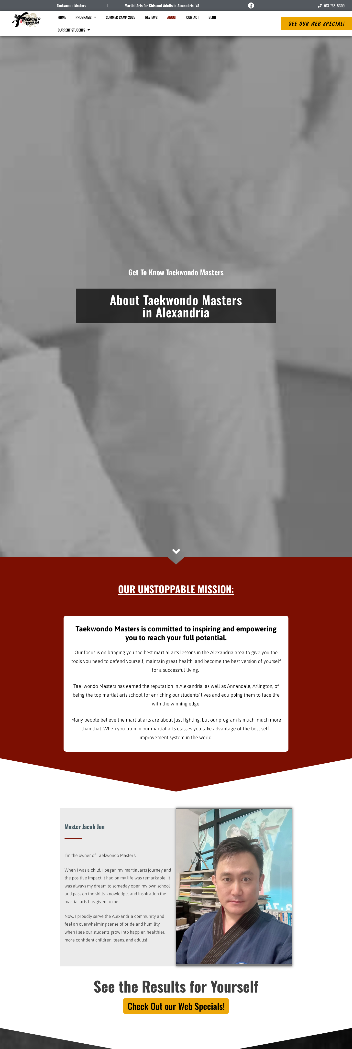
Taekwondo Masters (71, 5)
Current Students (74, 30)
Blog (212, 17)
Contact (192, 17)
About (171, 17)
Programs (86, 17)
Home (62, 17)
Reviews (151, 17)
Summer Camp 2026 (120, 17)
